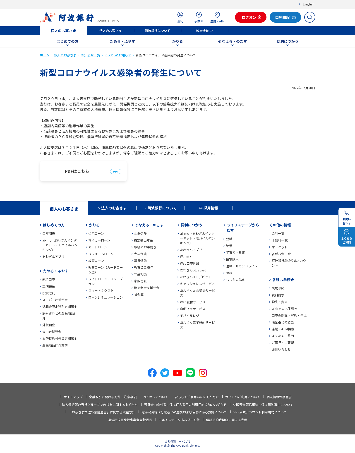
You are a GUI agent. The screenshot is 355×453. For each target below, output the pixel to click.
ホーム (44, 55)
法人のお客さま (110, 30)
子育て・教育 (235, 252)
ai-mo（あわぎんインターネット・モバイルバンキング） (59, 245)
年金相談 (140, 274)
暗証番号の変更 (283, 322)
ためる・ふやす (122, 41)
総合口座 (48, 279)
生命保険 (140, 233)
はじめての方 (67, 41)
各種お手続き (283, 279)
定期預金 (48, 286)
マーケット (280, 247)
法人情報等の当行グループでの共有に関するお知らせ (100, 404)
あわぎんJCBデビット (195, 277)
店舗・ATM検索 (283, 329)
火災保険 (140, 254)
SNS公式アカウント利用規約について (260, 412)
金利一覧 (278, 233)
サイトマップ (73, 397)
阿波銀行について (157, 30)
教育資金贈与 (143, 267)
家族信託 (140, 281)
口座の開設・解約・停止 (289, 315)
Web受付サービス (193, 302)
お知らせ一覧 (90, 55)
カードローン (97, 247)
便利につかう (287, 41)
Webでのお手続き (284, 308)
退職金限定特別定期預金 (59, 306)
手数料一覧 (280, 240)
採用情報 (202, 31)
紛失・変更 (280, 302)
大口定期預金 (51, 331)
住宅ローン (96, 233)
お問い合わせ (281, 349)
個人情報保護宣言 (279, 397)
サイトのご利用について (242, 397)
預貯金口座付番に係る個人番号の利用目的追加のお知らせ (185, 404)
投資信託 (48, 293)
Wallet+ (185, 256)
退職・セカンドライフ (242, 266)
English (308, 4)
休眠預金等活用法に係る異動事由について (263, 404)
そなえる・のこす (232, 41)
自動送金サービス (192, 309)
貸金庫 (139, 294)
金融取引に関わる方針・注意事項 (113, 397)
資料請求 (278, 295)
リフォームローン (100, 254)
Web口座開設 (189, 263)
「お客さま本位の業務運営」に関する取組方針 (102, 412)
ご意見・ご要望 (283, 342)
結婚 (229, 245)
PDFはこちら (77, 171)
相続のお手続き (145, 247)
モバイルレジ (189, 315)
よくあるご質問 (283, 335)
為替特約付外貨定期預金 (59, 338)
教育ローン (96, 260)
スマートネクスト (101, 290)
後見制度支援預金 (146, 287)
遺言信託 (140, 260)
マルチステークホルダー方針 (179, 419)
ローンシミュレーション (105, 297)
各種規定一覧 (281, 254)
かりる (177, 41)
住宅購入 (232, 259)
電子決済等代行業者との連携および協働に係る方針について (184, 412)
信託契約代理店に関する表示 (226, 419)
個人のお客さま (63, 30)
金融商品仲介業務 (55, 345)
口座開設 (48, 233)
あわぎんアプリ (53, 256)
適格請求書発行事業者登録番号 (130, 419)
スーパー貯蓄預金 (55, 299)
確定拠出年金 (143, 240)
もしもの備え (235, 279)
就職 (229, 239)
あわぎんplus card (193, 270)
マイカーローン (99, 240)
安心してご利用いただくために (197, 397)
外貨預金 (48, 325)
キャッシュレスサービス (197, 283)
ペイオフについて (155, 397)
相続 (229, 273)
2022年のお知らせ (118, 55)
